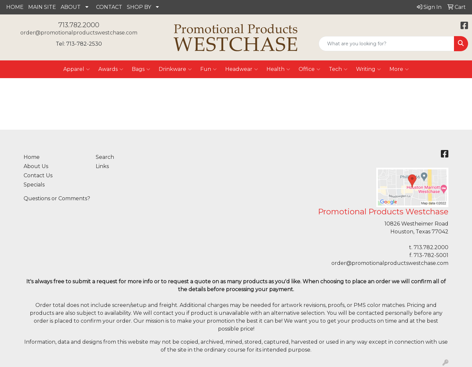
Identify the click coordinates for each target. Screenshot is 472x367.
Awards (110, 69)
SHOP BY (139, 7)
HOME (15, 7)
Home (32, 157)
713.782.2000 (78, 25)
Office (309, 69)
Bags (141, 69)
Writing (368, 69)
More (399, 69)
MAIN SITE (42, 7)
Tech (338, 69)
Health (278, 69)
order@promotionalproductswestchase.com (78, 33)
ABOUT (71, 7)
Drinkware (175, 69)
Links (102, 166)
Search (105, 157)
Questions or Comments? (57, 198)
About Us (36, 166)
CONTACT (109, 7)
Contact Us (38, 175)
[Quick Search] (386, 43)
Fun (208, 69)
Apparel (76, 69)
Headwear (241, 69)
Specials (34, 185)
